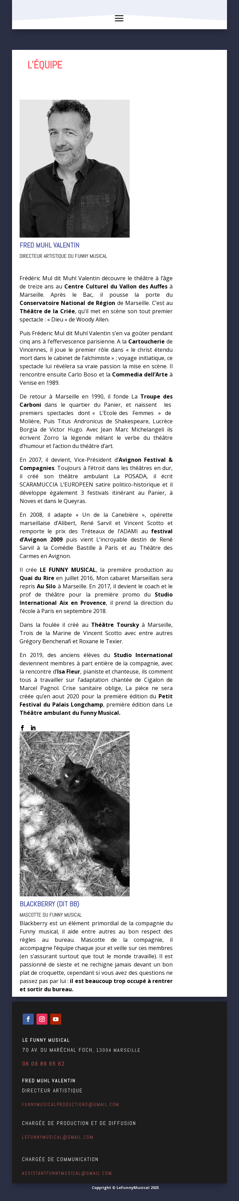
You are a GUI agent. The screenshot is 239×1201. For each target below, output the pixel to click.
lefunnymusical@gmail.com (58, 1137)
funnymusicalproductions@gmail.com (70, 1104)
